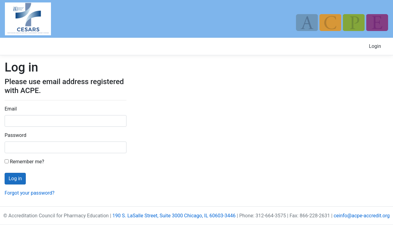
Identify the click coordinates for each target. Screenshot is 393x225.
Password (15, 135)
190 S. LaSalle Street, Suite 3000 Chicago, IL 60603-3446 (173, 216)
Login (375, 46)
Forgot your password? (29, 193)
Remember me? (24, 162)
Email (11, 109)
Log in (15, 178)
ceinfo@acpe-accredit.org (362, 216)
